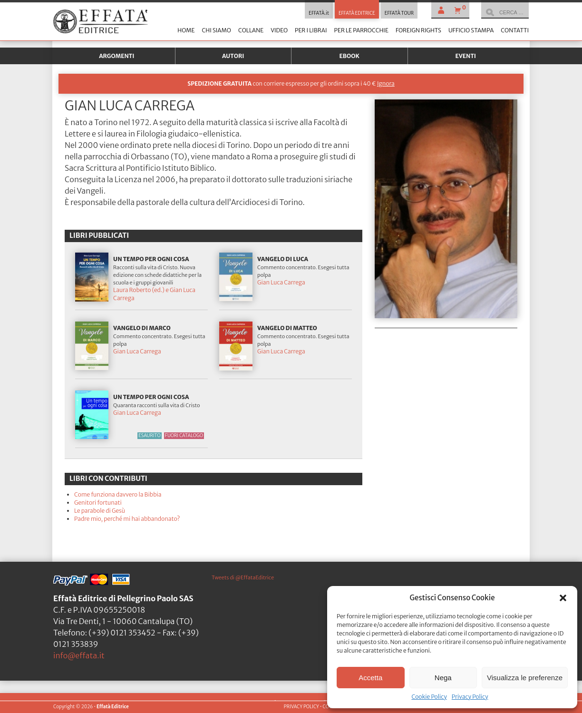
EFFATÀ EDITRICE (357, 13)
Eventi (465, 55)
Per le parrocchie (361, 30)
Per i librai (311, 30)
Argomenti (116, 55)
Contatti (515, 30)
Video (279, 30)
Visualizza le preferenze (525, 678)
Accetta (370, 678)
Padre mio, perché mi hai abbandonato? (127, 518)
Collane (250, 30)
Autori (233, 55)
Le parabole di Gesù (99, 510)
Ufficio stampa (471, 30)
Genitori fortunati (98, 502)
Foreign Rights (418, 30)
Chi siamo (216, 30)
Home (185, 30)
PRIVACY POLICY (301, 707)
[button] (563, 598)
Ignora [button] (386, 83)
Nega (443, 678)
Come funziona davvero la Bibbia (118, 494)
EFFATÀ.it (319, 13)
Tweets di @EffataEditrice (243, 577)
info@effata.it (79, 655)
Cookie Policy (428, 696)
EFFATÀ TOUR (399, 13)
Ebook (349, 55)
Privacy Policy (470, 696)
